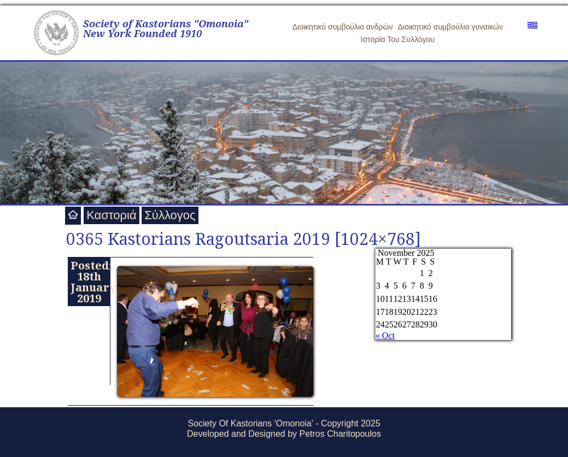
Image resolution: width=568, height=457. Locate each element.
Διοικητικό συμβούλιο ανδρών (342, 26)
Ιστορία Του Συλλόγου (398, 39)
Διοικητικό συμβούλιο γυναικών (450, 26)
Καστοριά (111, 215)
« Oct (385, 335)
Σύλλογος (169, 215)
